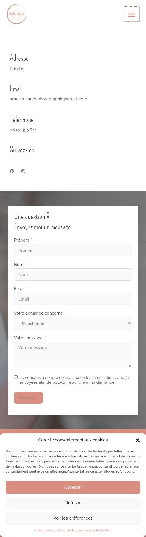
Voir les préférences (73, 518)
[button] (137, 440)
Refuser (72, 502)
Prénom (21, 240)
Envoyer (28, 397)
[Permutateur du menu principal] (132, 14)
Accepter (73, 487)
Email (19, 288)
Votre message (28, 337)
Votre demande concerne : (39, 313)
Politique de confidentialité (88, 530)
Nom (18, 264)
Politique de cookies (49, 530)
